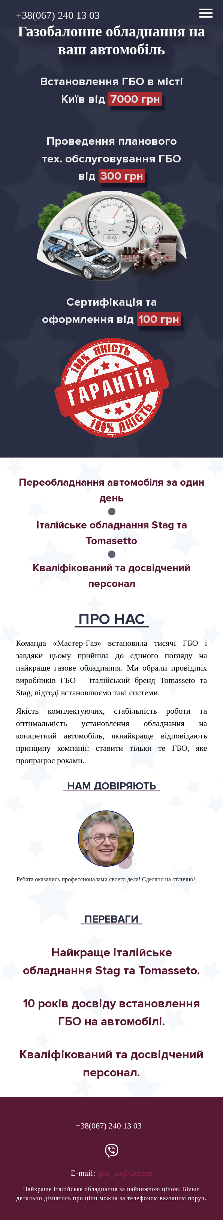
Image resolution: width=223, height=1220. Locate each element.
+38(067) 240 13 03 (58, 15)
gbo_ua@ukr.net (125, 1173)
